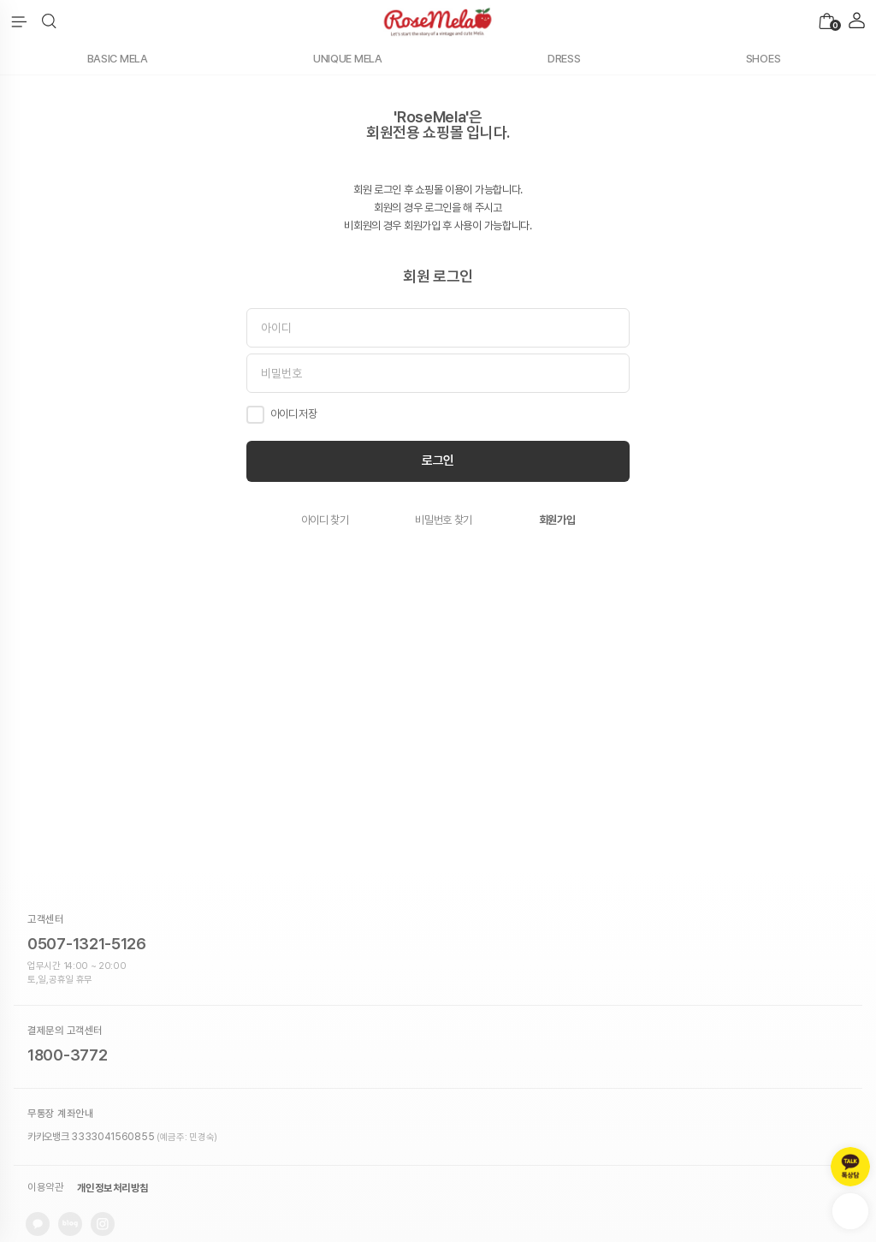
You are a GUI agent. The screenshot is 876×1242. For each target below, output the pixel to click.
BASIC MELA (117, 58)
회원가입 (557, 520)
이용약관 (45, 1188)
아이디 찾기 (325, 520)
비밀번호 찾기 (443, 520)
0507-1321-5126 (86, 944)
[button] (49, 21)
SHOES (763, 58)
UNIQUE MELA (347, 58)
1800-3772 (67, 1055)
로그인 (438, 460)
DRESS (564, 58)
